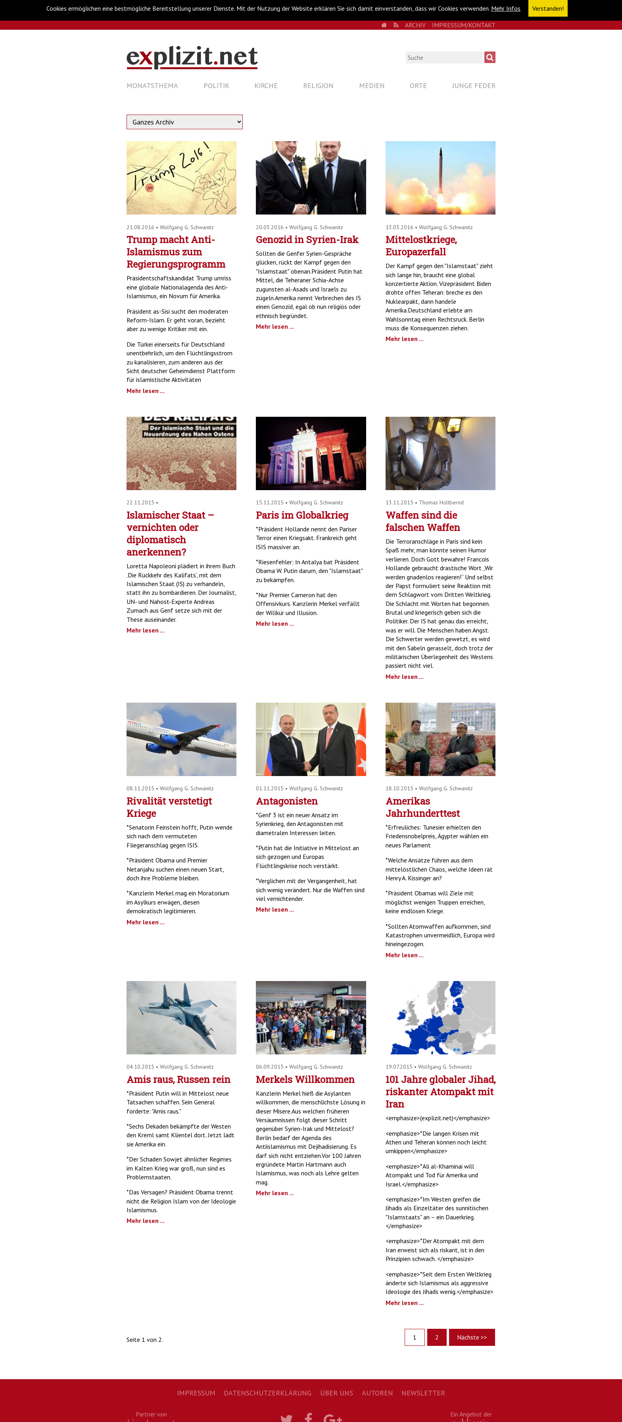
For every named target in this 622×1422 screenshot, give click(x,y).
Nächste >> (472, 1337)
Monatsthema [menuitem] (152, 85)
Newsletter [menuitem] (423, 1392)
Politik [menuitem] (216, 85)
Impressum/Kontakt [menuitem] (463, 25)
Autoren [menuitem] (377, 1392)
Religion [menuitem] (318, 85)
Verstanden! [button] (548, 8)
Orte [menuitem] (418, 85)
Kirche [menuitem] (266, 85)
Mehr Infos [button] (505, 8)
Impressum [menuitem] (196, 1392)
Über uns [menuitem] (336, 1392)
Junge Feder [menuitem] (473, 85)
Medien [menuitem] (372, 85)
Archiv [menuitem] (415, 25)
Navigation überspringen (126, 78)
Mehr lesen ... (146, 391)
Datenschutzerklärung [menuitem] (267, 1392)
